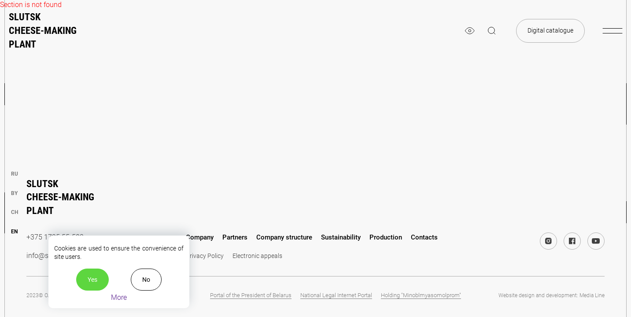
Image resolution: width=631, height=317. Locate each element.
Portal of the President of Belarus (251, 295)
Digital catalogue (550, 30)
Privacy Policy (205, 255)
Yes (92, 279)
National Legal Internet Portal (336, 295)
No (146, 279)
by (14, 193)
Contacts (424, 237)
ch (14, 212)
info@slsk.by (46, 255)
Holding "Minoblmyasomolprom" (421, 295)
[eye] (469, 30)
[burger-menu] (612, 30)
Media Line (592, 295)
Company (200, 237)
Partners (234, 237)
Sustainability (341, 237)
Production (385, 237)
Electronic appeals (257, 255)
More (119, 297)
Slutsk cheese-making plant (43, 30)
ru (14, 174)
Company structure (284, 237)
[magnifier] (491, 30)
